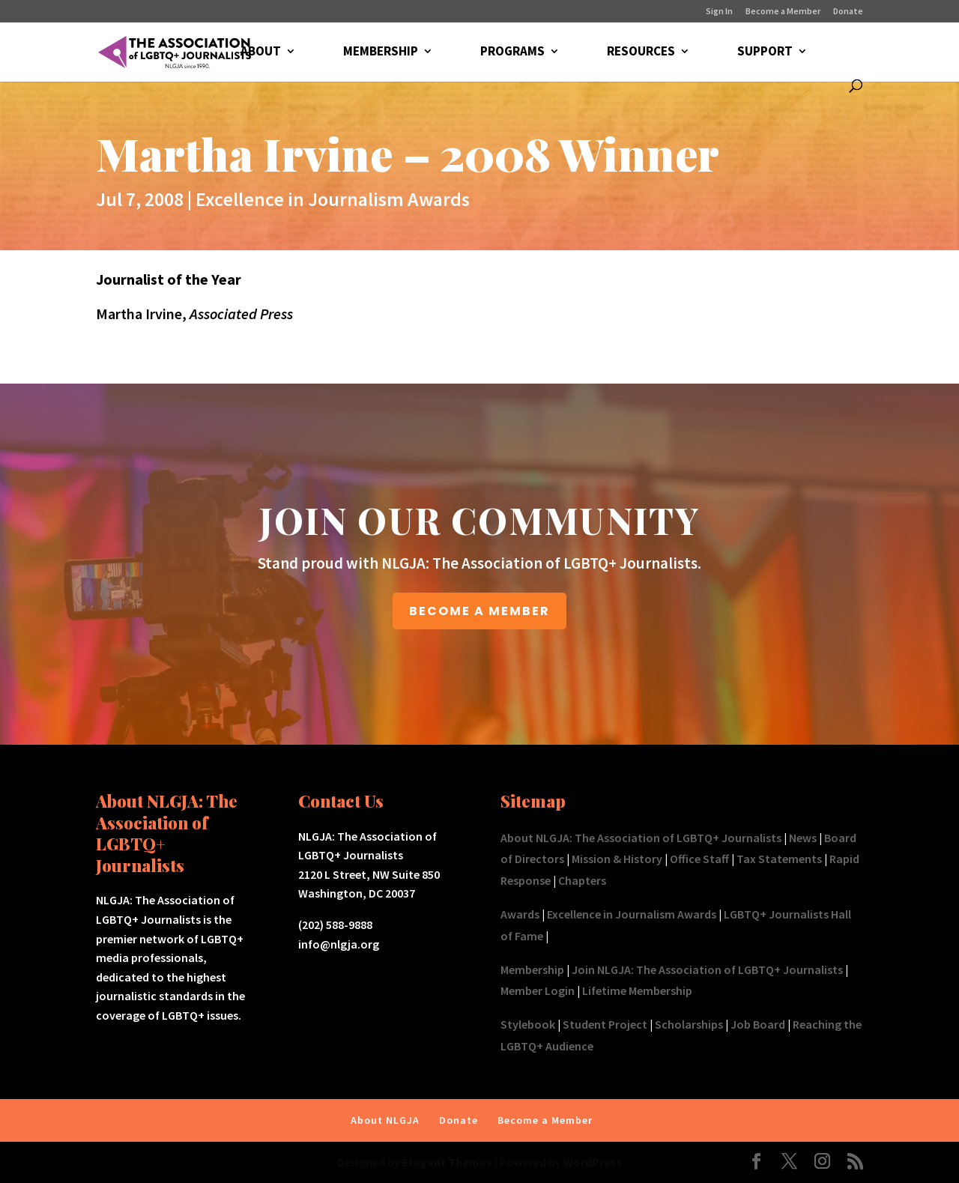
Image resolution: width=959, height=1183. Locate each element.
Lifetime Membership (637, 990)
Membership (532, 969)
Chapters (582, 880)
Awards (519, 914)
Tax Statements (779, 858)
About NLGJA (385, 1120)
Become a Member (782, 11)
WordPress (593, 1162)
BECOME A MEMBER (479, 611)
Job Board (757, 1024)
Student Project (605, 1024)
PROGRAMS (512, 52)
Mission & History (617, 858)
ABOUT (260, 52)
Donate (848, 11)
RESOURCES (640, 52)
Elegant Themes (447, 1162)
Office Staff (699, 858)
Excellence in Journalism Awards (333, 199)
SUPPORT (764, 52)
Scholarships (689, 1024)
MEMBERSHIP (379, 52)
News (803, 837)
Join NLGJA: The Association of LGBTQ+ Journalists (707, 969)
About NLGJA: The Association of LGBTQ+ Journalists (640, 837)
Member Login (537, 990)
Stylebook (527, 1024)
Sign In (719, 11)
